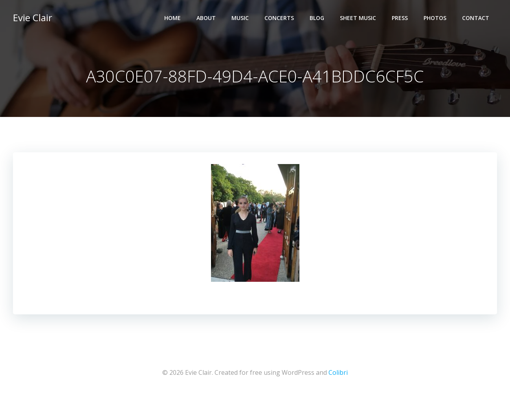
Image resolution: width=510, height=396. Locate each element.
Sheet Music (358, 18)
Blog (317, 18)
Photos (435, 18)
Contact (475, 18)
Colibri (338, 372)
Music (240, 18)
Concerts (279, 18)
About (206, 18)
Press (400, 18)
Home (172, 18)
